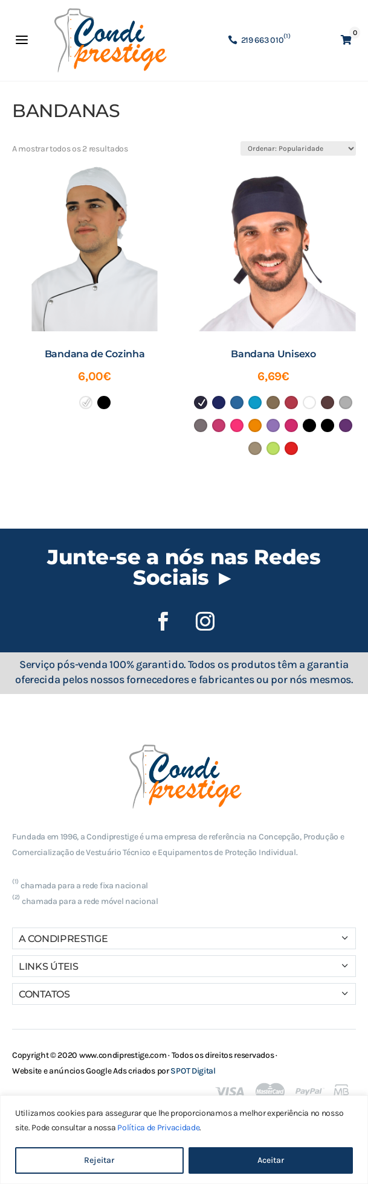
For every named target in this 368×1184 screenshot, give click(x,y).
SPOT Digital (192, 1071)
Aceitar (270, 1160)
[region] (184, 1139)
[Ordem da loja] (298, 148)
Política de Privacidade (158, 1127)
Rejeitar (99, 1160)
